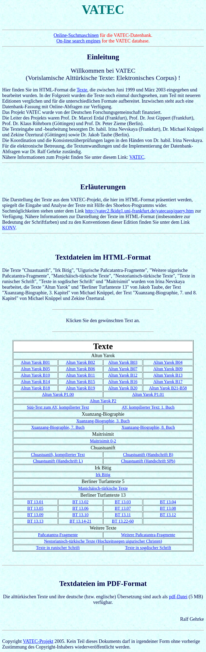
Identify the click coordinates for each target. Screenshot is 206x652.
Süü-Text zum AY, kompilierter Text (58, 407)
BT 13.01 (35, 502)
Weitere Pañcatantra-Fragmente (148, 535)
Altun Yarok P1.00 (58, 394)
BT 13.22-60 (123, 521)
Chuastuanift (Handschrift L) (58, 461)
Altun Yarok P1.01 (148, 394)
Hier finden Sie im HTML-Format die (103, 79)
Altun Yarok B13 (168, 375)
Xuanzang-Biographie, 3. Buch (103, 421)
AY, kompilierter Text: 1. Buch (148, 407)
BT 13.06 (80, 508)
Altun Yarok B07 (122, 368)
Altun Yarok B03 (122, 362)
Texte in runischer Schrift (58, 547)
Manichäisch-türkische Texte (103, 488)
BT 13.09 (35, 514)
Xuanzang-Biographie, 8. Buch (148, 427)
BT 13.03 (123, 502)
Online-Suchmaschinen (76, 35)
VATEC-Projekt (38, 641)
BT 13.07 (123, 508)
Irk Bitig (103, 474)
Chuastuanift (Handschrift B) (148, 454)
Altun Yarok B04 (168, 362)
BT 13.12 (168, 514)
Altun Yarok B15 (80, 381)
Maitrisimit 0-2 (103, 441)
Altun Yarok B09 (168, 368)
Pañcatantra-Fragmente (58, 535)
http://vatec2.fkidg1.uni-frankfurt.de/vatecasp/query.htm (139, 211)
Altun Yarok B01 (35, 362)
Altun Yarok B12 (122, 375)
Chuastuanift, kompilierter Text (58, 454)
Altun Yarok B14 (35, 381)
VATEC (136, 157)
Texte (82, 89)
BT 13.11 (123, 514)
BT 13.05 (35, 508)
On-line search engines (78, 41)
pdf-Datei (178, 596)
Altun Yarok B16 (122, 381)
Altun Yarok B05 (35, 368)
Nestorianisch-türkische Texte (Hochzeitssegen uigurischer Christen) (103, 541)
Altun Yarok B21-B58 (168, 388)
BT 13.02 (80, 502)
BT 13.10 (80, 514)
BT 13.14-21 (80, 521)
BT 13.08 (168, 508)
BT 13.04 (168, 502)
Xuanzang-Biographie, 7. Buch (57, 427)
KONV (9, 227)
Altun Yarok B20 (122, 388)
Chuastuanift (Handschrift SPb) (148, 461)
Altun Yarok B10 (35, 375)
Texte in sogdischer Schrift (148, 547)
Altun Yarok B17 (168, 381)
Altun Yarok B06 (80, 368)
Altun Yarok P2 (103, 401)
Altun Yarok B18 (35, 388)
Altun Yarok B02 (80, 362)
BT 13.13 (35, 521)
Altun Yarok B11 (80, 375)
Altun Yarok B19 (80, 388)
